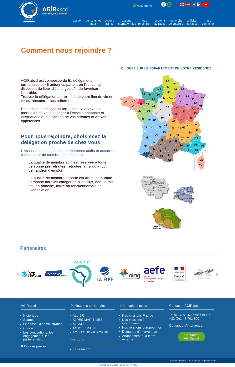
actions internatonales (126, 22)
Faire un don (82, 349)
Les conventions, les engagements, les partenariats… (38, 336)
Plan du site (194, 361)
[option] (31, 274)
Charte (28, 328)
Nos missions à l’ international (134, 321)
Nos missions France (137, 315)
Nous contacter (208, 22)
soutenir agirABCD (160, 22)
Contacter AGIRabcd (191, 336)
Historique (30, 315)
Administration (209, 361)
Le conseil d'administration (43, 324)
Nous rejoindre (144, 22)
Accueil (77, 20)
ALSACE (79, 324)
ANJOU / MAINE (85, 328)
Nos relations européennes (142, 327)
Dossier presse (33, 346)
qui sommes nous (93, 22)
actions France (109, 22)
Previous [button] (18, 275)
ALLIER (78, 315)
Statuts (28, 319)
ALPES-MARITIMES (88, 319)
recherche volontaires (176, 22)
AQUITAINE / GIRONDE (90, 332)
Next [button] (217, 275)
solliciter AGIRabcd (192, 22)
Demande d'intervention (139, 331)
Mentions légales (178, 361)
